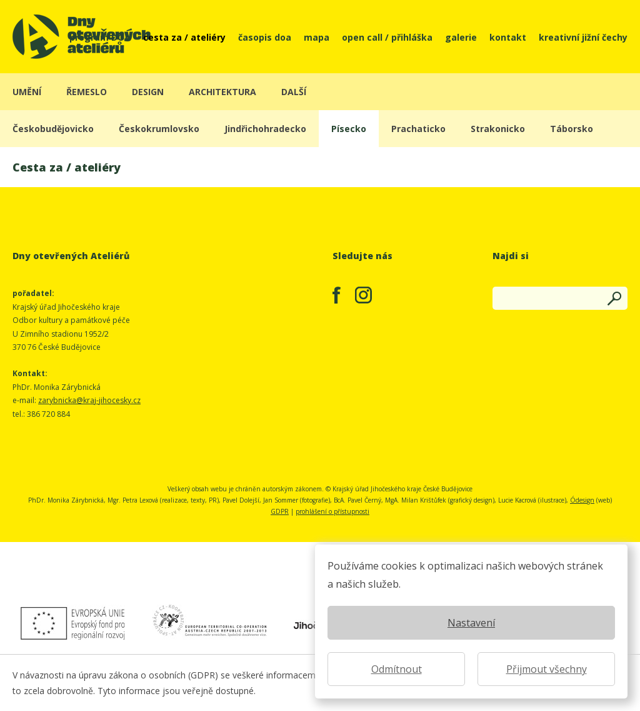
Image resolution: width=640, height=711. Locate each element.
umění (26, 92)
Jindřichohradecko (265, 129)
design (148, 92)
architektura (222, 92)
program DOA (100, 37)
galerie (461, 37)
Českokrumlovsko (159, 129)
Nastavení (471, 623)
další (293, 92)
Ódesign (582, 500)
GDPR (280, 511)
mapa (316, 37)
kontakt (507, 37)
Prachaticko (418, 129)
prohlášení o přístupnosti (332, 511)
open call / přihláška (387, 37)
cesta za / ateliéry (184, 37)
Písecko (348, 129)
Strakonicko (498, 129)
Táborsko (571, 129)
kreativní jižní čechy (583, 37)
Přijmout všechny (546, 669)
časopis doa (264, 37)
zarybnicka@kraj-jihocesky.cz (89, 400)
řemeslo (86, 92)
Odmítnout (396, 669)
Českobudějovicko (53, 129)
